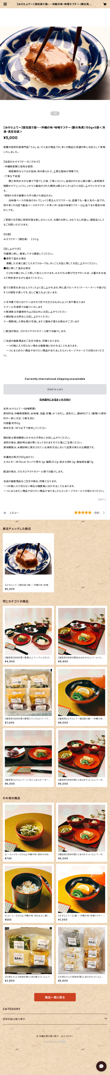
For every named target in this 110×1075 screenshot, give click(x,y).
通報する (102, 499)
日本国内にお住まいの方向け (55, 399)
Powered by (55, 1041)
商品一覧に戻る (55, 997)
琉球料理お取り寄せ (14, 1019)
